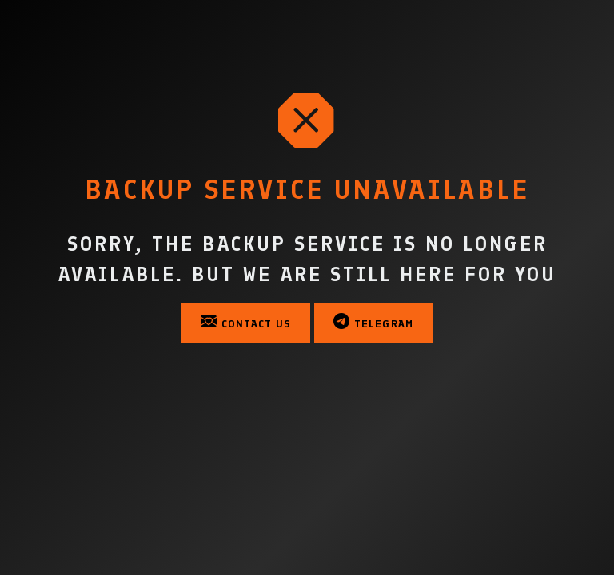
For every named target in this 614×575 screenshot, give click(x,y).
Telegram (373, 321)
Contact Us (246, 321)
